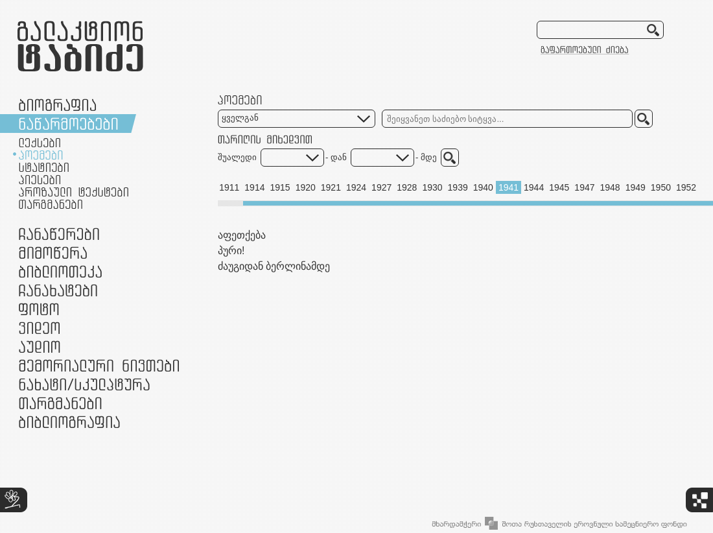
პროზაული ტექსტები (73, 191)
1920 (306, 187)
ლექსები (39, 142)
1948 (610, 187)
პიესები (39, 179)
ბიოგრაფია (57, 104)
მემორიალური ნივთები (99, 365)
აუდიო (39, 346)
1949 (635, 187)
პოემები (41, 155)
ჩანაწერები (59, 233)
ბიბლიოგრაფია (69, 421)
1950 (661, 187)
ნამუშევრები (84, 384)
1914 (254, 187)
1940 (483, 187)
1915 (280, 187)
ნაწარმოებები (68, 123)
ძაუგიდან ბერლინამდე (274, 266)
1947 (584, 187)
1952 (686, 187)
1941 (508, 187)
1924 (356, 187)
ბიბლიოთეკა (60, 271)
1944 (534, 187)
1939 (458, 187)
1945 (559, 187)
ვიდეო (39, 327)
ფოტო (39, 309)
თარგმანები (50, 204)
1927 (381, 187)
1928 (407, 187)
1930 (432, 187)
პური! (231, 250)
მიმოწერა (53, 252)
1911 (229, 187)
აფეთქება (242, 235)
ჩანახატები (58, 290)
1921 (331, 187)
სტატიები (44, 167)
